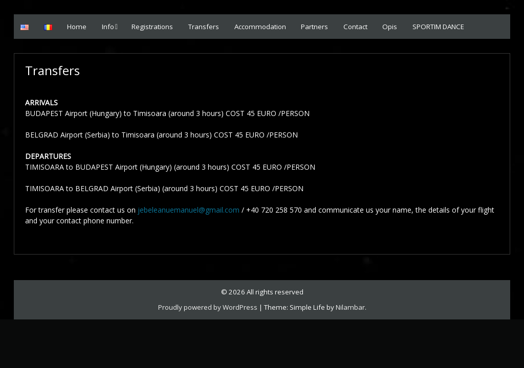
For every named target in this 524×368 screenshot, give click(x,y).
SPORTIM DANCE (438, 26)
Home (76, 26)
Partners (314, 26)
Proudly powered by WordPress (207, 307)
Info (108, 26)
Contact (355, 26)
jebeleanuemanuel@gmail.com (188, 210)
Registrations (152, 26)
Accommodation (260, 26)
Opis (389, 26)
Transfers (203, 26)
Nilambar (350, 307)
